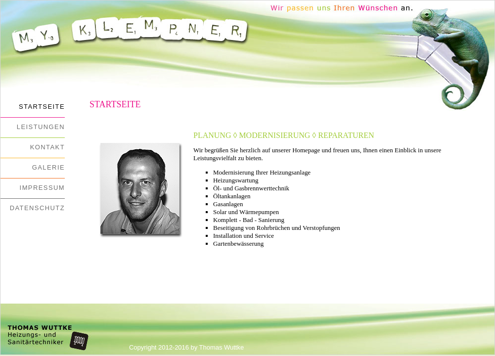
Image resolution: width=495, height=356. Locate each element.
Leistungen (41, 127)
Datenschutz (37, 208)
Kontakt (47, 147)
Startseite (42, 106)
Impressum (42, 187)
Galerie (48, 167)
